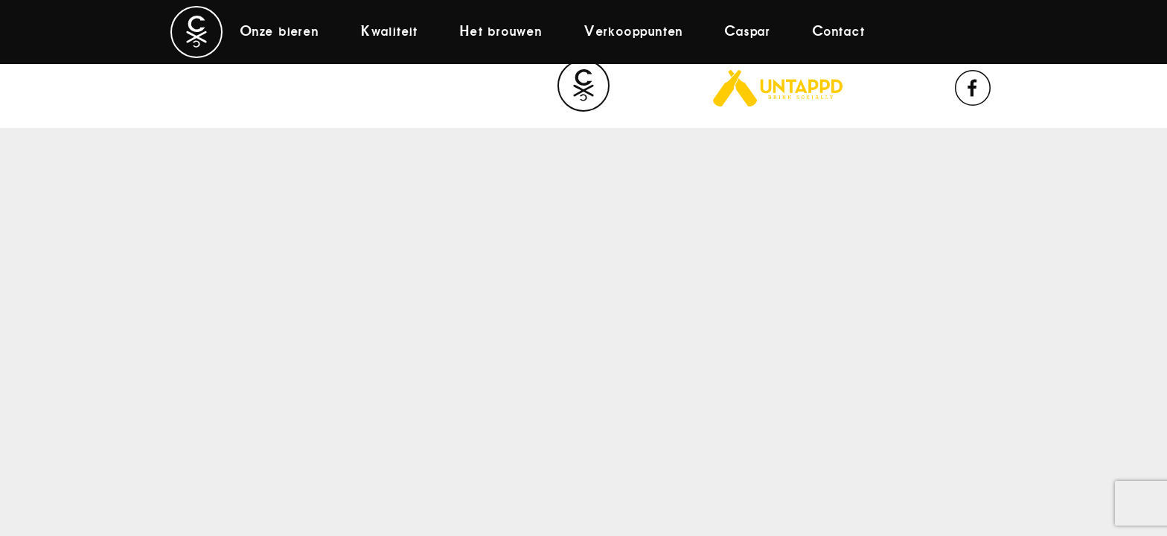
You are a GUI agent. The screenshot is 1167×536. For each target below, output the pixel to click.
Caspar (748, 32)
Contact (839, 32)
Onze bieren (279, 32)
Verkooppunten (633, 32)
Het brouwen (501, 32)
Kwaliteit (389, 32)
